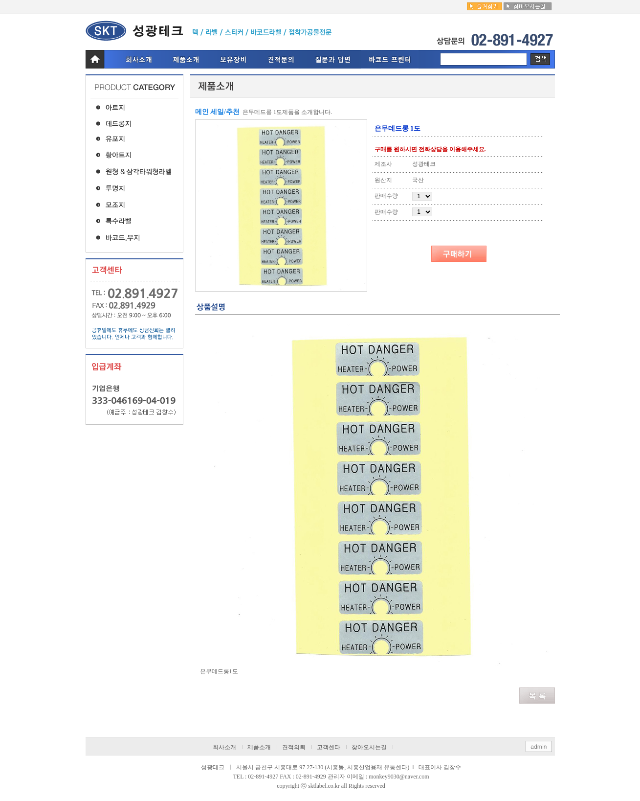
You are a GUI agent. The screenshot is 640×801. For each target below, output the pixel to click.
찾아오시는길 (369, 747)
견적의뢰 (294, 747)
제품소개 (259, 747)
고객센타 (328, 747)
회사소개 (224, 747)
